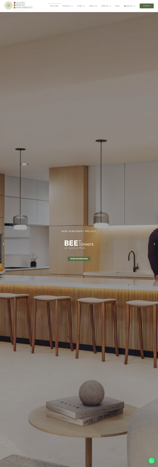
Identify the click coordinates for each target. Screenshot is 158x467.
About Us (93, 6)
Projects (68, 6)
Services (106, 6)
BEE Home (54, 6)
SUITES (81, 6)
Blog (117, 6)
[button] (3, 244)
